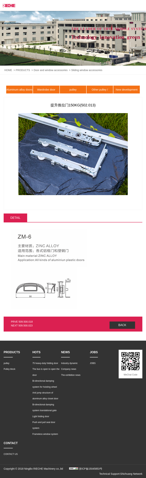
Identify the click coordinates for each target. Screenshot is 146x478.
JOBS (94, 352)
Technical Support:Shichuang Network (120, 473)
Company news (68, 369)
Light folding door (40, 416)
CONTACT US (11, 454)
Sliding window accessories (86, 70)
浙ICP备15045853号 (90, 468)
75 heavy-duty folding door (45, 363)
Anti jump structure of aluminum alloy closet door (45, 395)
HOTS (36, 352)
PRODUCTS (23, 70)
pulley (73, 89)
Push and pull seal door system (43, 425)
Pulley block (9, 369)
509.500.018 (26, 321)
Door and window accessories (51, 70)
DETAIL (15, 217)
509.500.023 (25, 325)
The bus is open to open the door (46, 372)
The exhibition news (70, 375)
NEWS (65, 352)
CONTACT (11, 443)
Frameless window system (45, 434)
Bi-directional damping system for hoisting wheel (44, 384)
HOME (8, 70)
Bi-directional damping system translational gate (44, 407)
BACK (122, 325)
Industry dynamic (69, 363)
